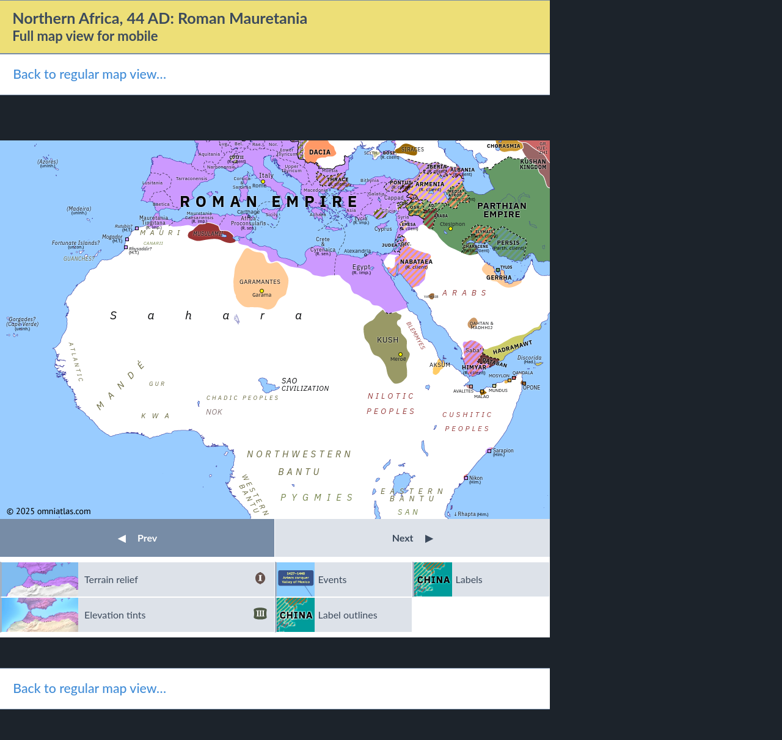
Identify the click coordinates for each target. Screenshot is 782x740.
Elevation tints (175, 615)
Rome (259, 185)
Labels (469, 579)
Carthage (248, 211)
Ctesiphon (452, 223)
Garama (261, 294)
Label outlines (348, 614)
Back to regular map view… (89, 74)
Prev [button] (137, 537)
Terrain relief (175, 579)
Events (332, 579)
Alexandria (357, 250)
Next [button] (412, 537)
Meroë (398, 358)
